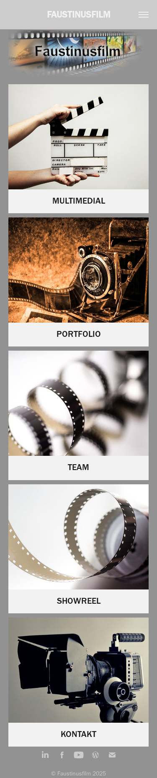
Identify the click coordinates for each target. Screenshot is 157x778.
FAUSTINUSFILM (79, 14)
